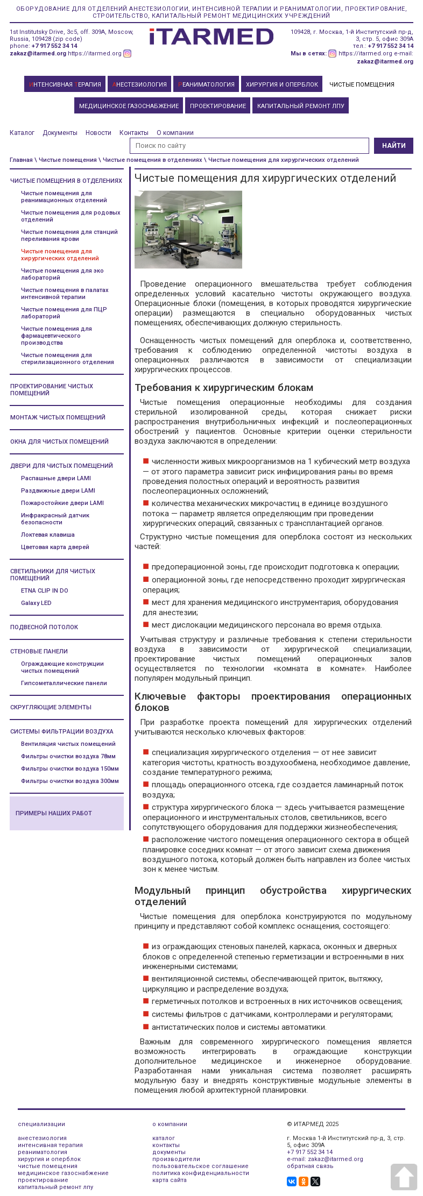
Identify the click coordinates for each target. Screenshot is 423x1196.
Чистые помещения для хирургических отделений (60, 255)
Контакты (134, 133)
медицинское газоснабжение (63, 1173)
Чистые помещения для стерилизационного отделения (67, 359)
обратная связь (310, 1166)
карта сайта (169, 1180)
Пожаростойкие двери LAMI (62, 503)
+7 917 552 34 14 (54, 45)
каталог (163, 1138)
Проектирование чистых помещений (51, 390)
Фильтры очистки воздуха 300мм (70, 781)
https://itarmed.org (95, 53)
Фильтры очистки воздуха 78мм (68, 756)
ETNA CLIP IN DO (44, 590)
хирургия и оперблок (49, 1159)
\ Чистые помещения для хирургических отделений (281, 159)
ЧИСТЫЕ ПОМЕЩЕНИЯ (361, 84)
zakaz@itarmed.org (38, 53)
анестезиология (42, 1138)
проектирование (43, 1180)
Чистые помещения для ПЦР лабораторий (64, 313)
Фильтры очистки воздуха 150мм (70, 768)
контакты (166, 1145)
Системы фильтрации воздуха (62, 731)
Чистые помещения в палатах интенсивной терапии (65, 294)
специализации (41, 1124)
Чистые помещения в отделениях (66, 180)
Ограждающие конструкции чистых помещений (62, 667)
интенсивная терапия (50, 1145)
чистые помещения (47, 1166)
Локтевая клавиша (48, 534)
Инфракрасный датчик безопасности (55, 519)
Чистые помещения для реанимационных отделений (64, 197)
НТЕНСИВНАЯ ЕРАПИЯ (65, 84)
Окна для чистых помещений (59, 441)
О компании (175, 133)
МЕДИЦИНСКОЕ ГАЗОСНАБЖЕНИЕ (129, 106)
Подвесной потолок (44, 627)
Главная (21, 159)
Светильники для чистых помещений (52, 575)
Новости (98, 133)
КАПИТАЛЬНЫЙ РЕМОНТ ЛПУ (300, 106)
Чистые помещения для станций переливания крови (69, 236)
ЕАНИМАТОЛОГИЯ (206, 84)
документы (169, 1152)
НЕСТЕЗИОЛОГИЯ (139, 84)
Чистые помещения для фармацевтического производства (56, 335)
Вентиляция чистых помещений (68, 744)
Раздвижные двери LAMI (58, 490)
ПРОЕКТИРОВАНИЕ (218, 106)
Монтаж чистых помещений (57, 417)
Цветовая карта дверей (55, 547)
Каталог (22, 133)
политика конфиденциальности (200, 1173)
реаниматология (42, 1152)
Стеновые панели (39, 651)
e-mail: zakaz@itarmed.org (325, 1159)
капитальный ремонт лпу (55, 1187)
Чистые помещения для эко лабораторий (62, 274)
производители (176, 1159)
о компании (169, 1124)
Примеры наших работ (54, 813)
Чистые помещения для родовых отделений (71, 216)
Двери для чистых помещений (61, 465)
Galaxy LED (36, 603)
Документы (60, 133)
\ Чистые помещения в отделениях (150, 159)
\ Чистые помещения (65, 159)
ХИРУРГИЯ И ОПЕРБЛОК (282, 84)
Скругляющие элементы (50, 707)
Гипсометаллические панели (64, 683)
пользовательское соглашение (200, 1166)
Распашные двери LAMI (56, 478)
